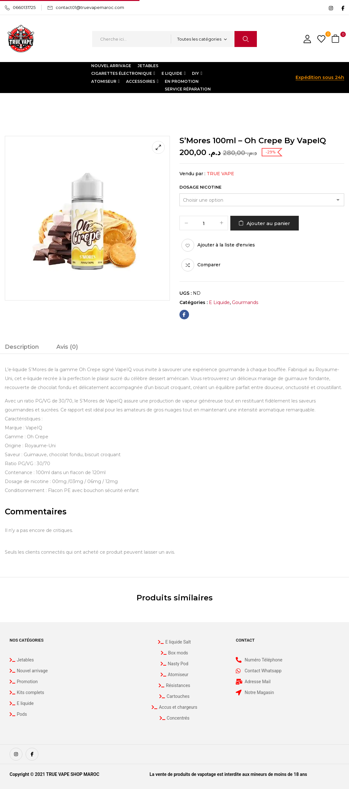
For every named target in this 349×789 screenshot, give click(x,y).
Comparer (208, 265)
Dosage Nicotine (200, 187)
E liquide (37, 106)
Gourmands (68, 106)
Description (22, 346)
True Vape (220, 173)
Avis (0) (67, 346)
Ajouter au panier (268, 223)
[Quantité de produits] (204, 223)
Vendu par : (192, 173)
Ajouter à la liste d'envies (226, 245)
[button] (336, 39)
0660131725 (24, 7)
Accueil (13, 106)
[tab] (22, 348)
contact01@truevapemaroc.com (90, 7)
